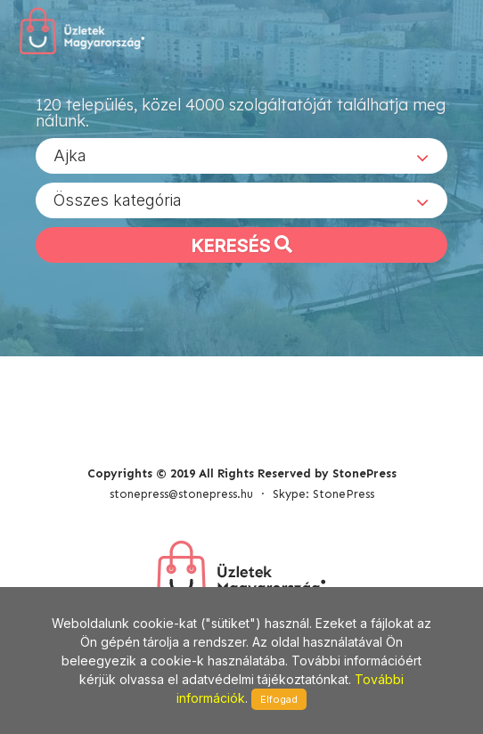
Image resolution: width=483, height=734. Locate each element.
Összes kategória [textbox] (117, 200)
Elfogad (279, 699)
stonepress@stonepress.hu (181, 494)
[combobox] (241, 156)
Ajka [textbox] (69, 155)
